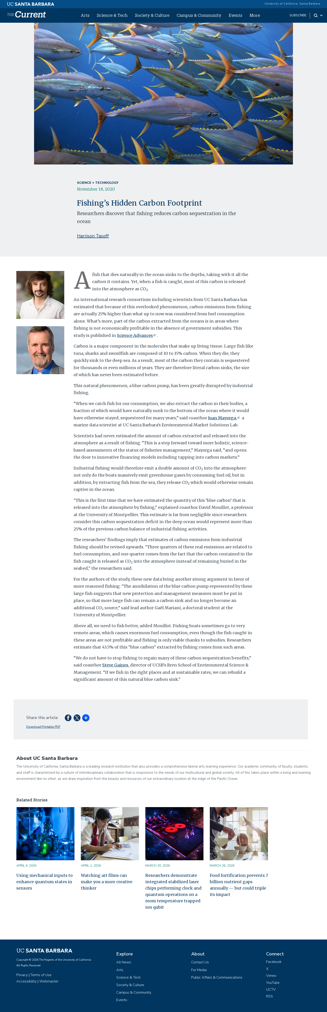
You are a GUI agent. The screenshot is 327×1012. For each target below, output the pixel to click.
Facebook (274, 961)
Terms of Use (41, 974)
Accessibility (26, 981)
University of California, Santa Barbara (292, 3)
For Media (199, 969)
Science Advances (137, 335)
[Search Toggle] (318, 15)
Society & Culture (152, 15)
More (255, 15)
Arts (85, 15)
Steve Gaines (115, 665)
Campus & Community (199, 15)
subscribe (298, 15)
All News (123, 962)
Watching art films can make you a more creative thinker (106, 882)
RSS (269, 996)
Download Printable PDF (43, 727)
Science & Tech (112, 15)
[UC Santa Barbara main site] (30, 3)
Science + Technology (97, 183)
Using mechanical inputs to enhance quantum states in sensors (44, 882)
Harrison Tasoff (93, 236)
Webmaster (48, 981)
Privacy (22, 974)
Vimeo (271, 975)
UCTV (271, 989)
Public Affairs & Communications (216, 977)
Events (235, 15)
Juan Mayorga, (224, 417)
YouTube (273, 982)
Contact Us (200, 962)
